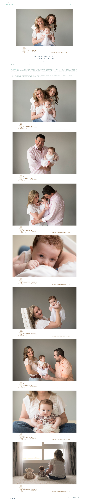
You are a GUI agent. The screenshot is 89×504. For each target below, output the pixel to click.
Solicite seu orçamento (72, 497)
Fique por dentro (73, 4)
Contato (82, 4)
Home (47, 4)
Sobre (52, 4)
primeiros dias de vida (15, 69)
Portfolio (58, 4)
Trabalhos (65, 4)
